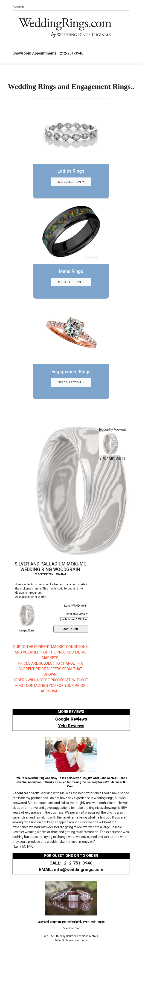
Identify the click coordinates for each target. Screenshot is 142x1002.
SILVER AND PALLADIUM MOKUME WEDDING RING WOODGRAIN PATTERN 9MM (50, 569)
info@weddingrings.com (78, 869)
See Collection (69, 181)
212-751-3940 (70, 53)
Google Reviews (71, 719)
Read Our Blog (71, 928)
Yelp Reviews (71, 725)
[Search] (33, 7)
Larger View (26, 630)
